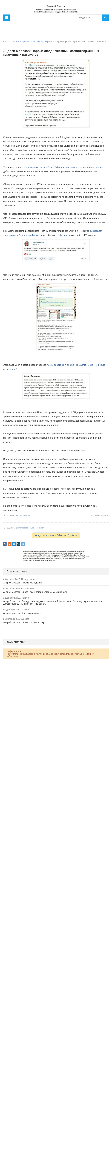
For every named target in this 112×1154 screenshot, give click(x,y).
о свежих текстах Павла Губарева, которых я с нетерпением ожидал (65, 167)
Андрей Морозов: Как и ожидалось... (22, 613)
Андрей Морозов (23, 515)
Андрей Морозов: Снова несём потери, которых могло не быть (35, 592)
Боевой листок (10, 41)
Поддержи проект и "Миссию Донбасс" (56, 535)
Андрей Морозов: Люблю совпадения (22, 582)
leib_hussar (64, 235)
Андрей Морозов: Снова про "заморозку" (24, 622)
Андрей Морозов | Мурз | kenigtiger (35, 41)
